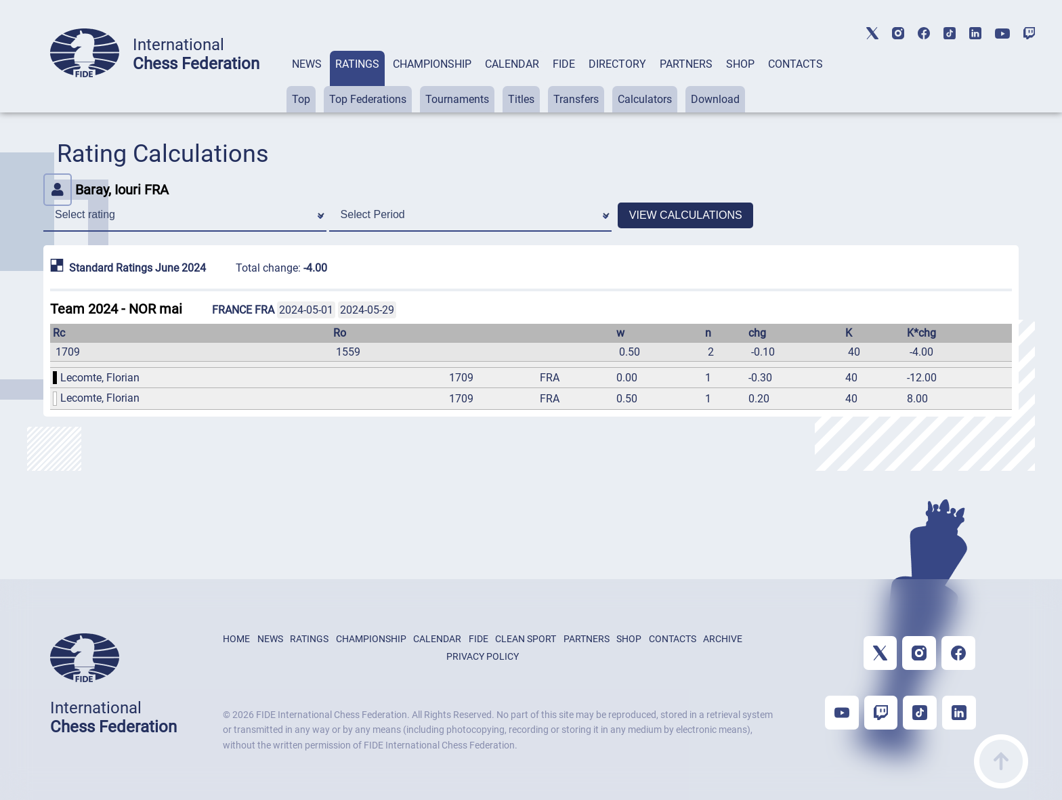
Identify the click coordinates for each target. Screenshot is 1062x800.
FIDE (564, 64)
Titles (521, 99)
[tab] (306, 81)
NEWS (307, 64)
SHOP (740, 64)
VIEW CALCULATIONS (685, 215)
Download (715, 99)
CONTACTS (795, 64)
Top (301, 99)
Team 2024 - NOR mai (116, 309)
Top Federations (367, 99)
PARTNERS (686, 64)
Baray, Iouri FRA (106, 190)
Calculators (645, 99)
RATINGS (357, 64)
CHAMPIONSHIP (432, 64)
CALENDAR (512, 64)
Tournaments (457, 99)
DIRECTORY (617, 64)
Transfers (576, 99)
